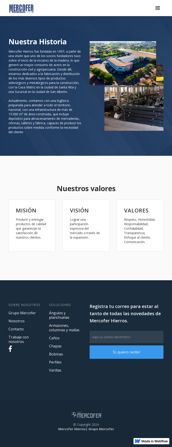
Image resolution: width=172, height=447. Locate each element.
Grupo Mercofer (22, 312)
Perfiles (55, 362)
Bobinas (56, 354)
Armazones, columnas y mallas (64, 327)
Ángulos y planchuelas (59, 315)
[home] (21, 8)
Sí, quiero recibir (126, 352)
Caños (54, 338)
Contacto (16, 329)
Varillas (55, 370)
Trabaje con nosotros (19, 339)
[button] (157, 8)
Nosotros (17, 321)
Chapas (55, 346)
